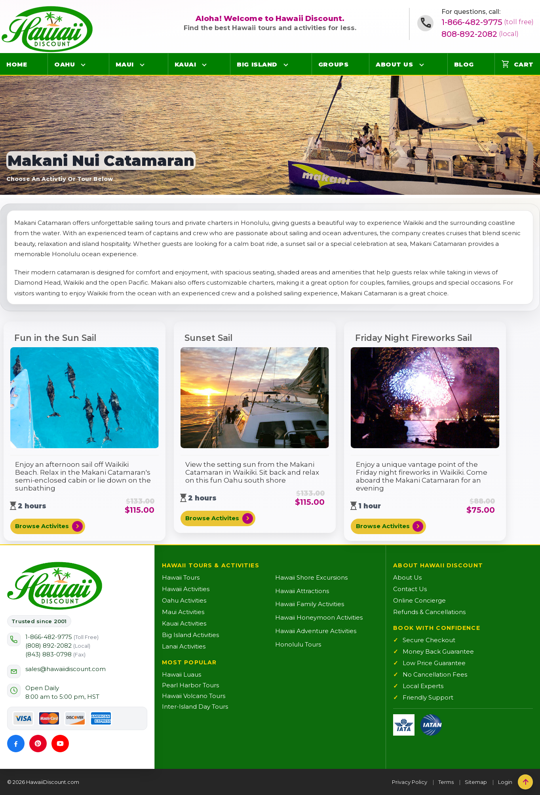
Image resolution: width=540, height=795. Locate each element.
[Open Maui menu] (142, 64)
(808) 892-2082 (57, 645)
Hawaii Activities (185, 589)
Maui (124, 64)
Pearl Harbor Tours (190, 685)
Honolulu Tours (298, 644)
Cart (517, 64)
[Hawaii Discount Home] (54, 586)
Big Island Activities (190, 635)
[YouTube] (60, 743)
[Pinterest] (38, 743)
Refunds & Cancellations (429, 612)
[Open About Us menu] (421, 64)
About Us (394, 64)
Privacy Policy (409, 782)
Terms (446, 782)
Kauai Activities (184, 623)
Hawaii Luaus (181, 674)
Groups (333, 64)
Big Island (257, 64)
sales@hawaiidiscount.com (65, 669)
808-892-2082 (480, 34)
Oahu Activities (184, 600)
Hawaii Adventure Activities (315, 631)
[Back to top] (525, 781)
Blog (464, 64)
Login (505, 782)
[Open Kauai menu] (204, 64)
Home (16, 64)
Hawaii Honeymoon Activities (319, 617)
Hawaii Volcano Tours (193, 696)
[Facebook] (16, 743)
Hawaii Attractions (302, 591)
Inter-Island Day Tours (195, 706)
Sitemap (476, 782)
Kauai (185, 64)
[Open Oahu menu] (83, 64)
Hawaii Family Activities (309, 604)
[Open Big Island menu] (286, 64)
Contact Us (410, 589)
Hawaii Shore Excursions (311, 577)
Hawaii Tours (181, 577)
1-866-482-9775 (487, 22)
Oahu (64, 64)
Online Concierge (419, 600)
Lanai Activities (183, 646)
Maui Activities (183, 612)
